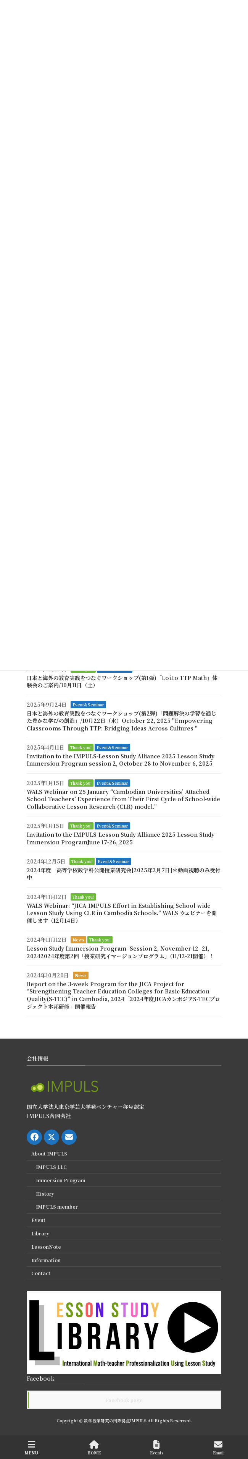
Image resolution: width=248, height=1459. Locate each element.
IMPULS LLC (51, 1167)
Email (218, 1447)
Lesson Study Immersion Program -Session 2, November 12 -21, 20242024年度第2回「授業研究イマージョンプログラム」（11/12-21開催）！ (120, 952)
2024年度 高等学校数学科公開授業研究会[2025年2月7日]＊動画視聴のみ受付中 (124, 873)
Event (38, 1220)
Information (46, 1260)
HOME (94, 1447)
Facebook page (124, 1400)
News (78, 940)
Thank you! (81, 747)
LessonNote (46, 1246)
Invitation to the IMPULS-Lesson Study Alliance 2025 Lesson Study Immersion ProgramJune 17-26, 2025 (120, 838)
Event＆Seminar (88, 705)
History (45, 1193)
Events (157, 1447)
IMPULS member (57, 1207)
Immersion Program (60, 1180)
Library (40, 1233)
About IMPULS (49, 1154)
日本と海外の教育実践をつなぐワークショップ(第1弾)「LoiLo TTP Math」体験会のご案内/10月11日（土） (122, 681)
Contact (40, 1273)
